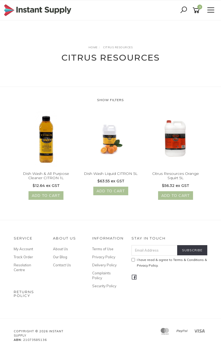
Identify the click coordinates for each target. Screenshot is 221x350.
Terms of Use (102, 249)
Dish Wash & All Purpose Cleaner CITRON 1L (46, 175)
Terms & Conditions (188, 260)
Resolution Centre (22, 267)
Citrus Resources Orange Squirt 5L (175, 175)
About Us (60, 249)
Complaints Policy (101, 275)
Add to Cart (46, 195)
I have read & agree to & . (169, 262)
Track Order (23, 257)
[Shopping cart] (197, 10)
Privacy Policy (103, 257)
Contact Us (62, 265)
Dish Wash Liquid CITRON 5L (111, 173)
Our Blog (60, 257)
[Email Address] (154, 250)
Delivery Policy (104, 265)
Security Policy (104, 286)
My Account (23, 249)
